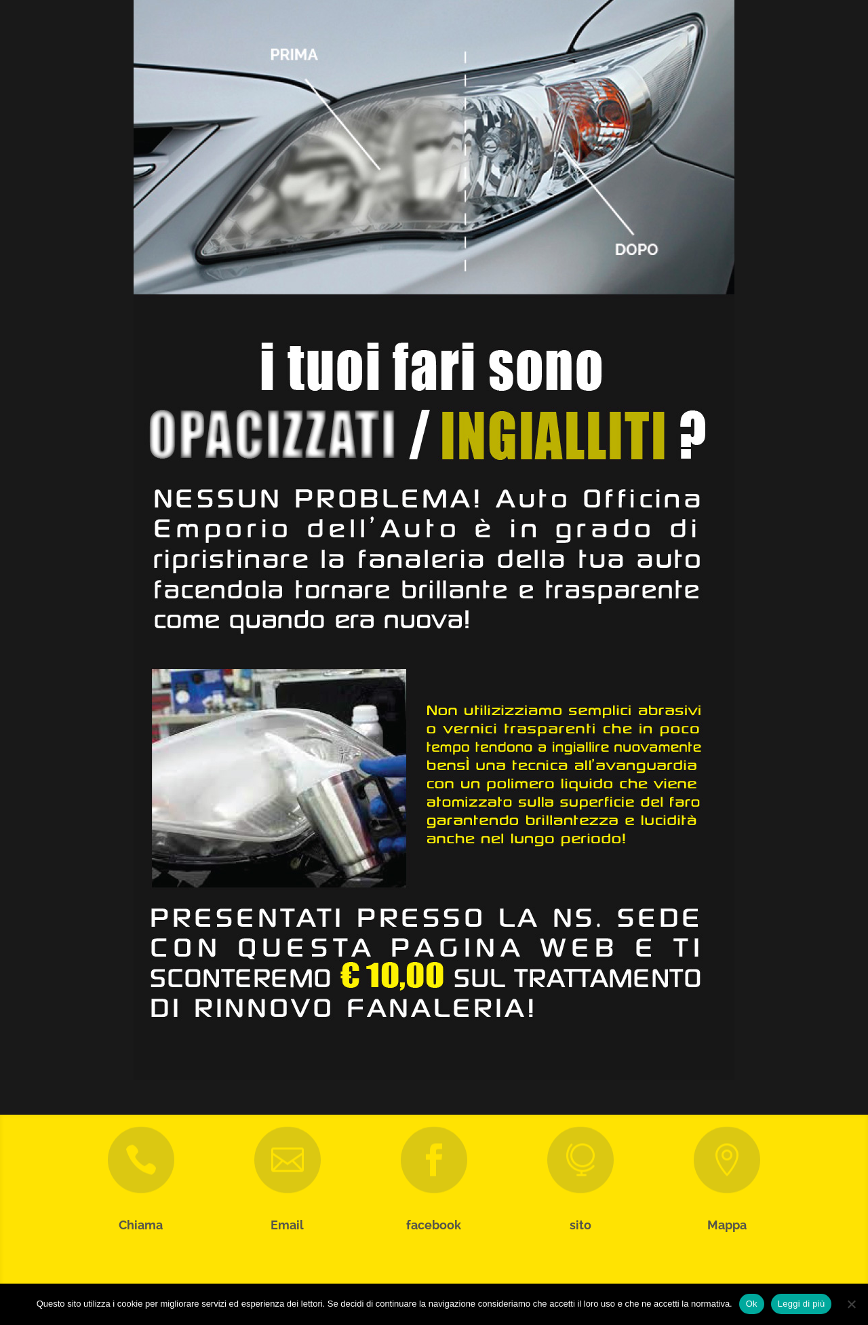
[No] (851, 1304)
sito (580, 1225)
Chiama (141, 1225)
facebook (433, 1225)
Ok (751, 1304)
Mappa (727, 1225)
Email (287, 1225)
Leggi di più (801, 1304)
